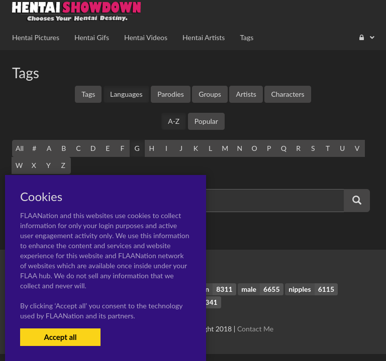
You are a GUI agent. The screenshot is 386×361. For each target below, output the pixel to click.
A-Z (173, 121)
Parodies (170, 94)
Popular (206, 121)
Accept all (60, 336)
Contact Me (255, 328)
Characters (287, 94)
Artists (246, 94)
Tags (88, 94)
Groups (210, 94)
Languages (126, 94)
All (20, 148)
